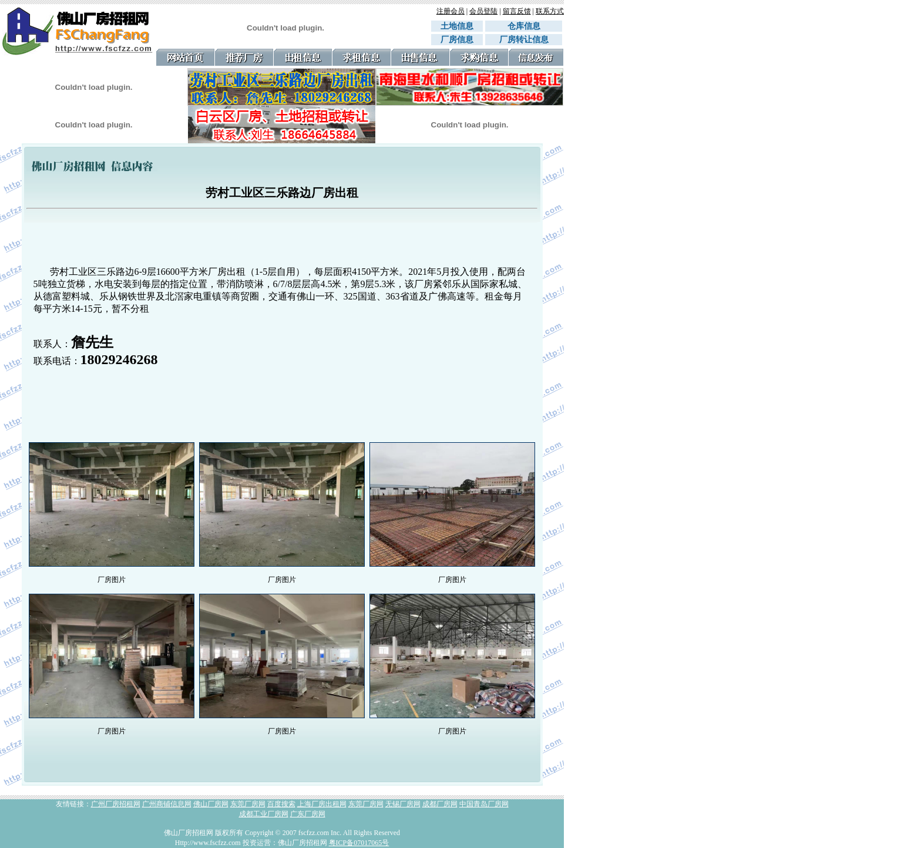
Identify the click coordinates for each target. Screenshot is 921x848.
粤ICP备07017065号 (359, 843)
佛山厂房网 (210, 804)
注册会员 (450, 11)
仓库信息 (528, 26)
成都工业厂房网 (263, 814)
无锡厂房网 (403, 804)
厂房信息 (457, 39)
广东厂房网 (307, 814)
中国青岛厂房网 (484, 804)
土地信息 (457, 26)
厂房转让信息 (524, 39)
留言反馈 (517, 11)
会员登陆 (483, 11)
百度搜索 (281, 804)
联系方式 (550, 11)
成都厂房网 (440, 804)
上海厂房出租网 (322, 804)
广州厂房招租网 (115, 804)
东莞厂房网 (247, 804)
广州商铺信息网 (166, 804)
